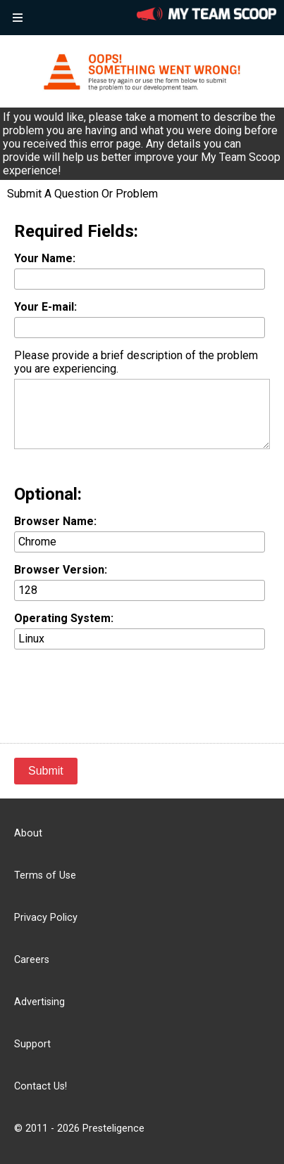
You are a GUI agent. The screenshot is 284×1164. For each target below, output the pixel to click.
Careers (31, 960)
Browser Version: (60, 569)
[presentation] (121, 687)
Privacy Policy (46, 918)
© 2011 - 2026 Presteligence (79, 1128)
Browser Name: (55, 521)
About (28, 833)
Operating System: (63, 618)
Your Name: (44, 258)
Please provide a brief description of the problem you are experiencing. (136, 362)
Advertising (39, 1002)
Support (32, 1044)
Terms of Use (45, 875)
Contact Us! (40, 1086)
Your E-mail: (45, 306)
